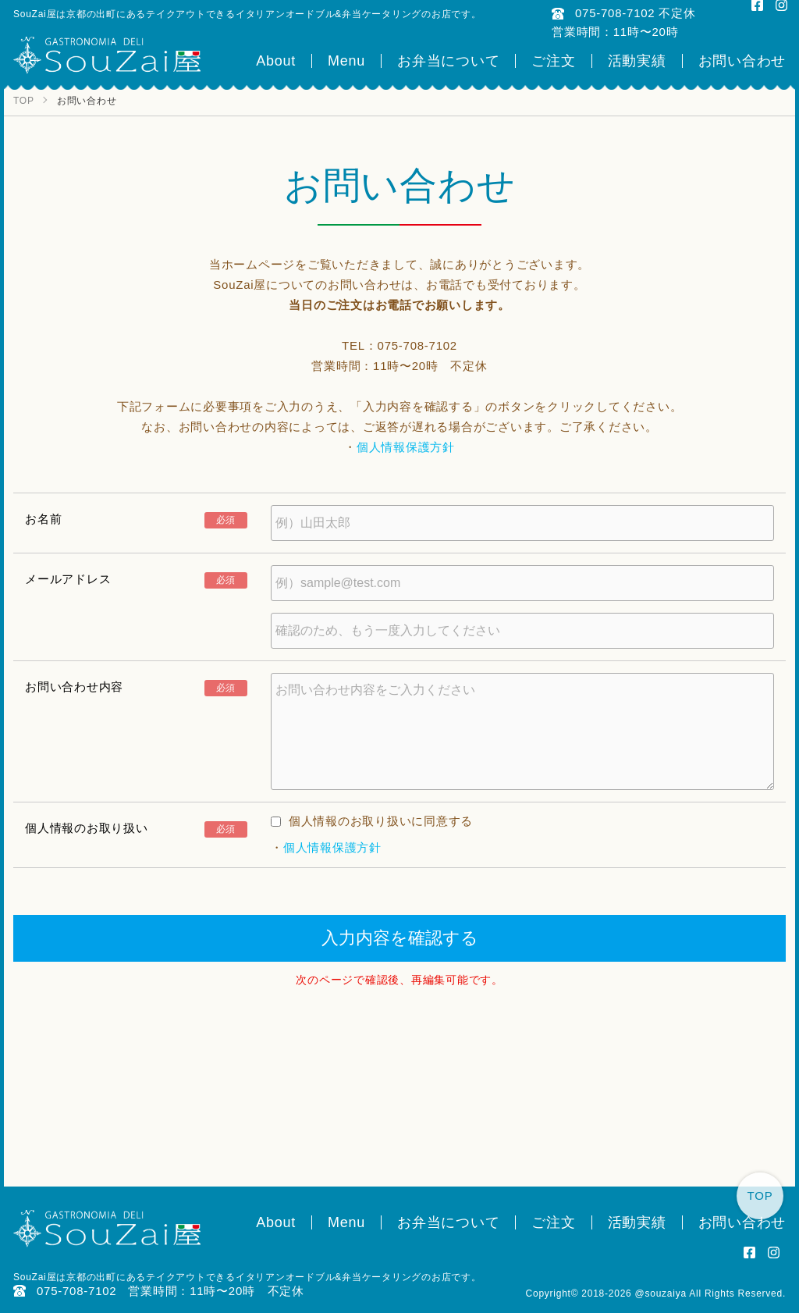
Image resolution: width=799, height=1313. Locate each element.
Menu (346, 61)
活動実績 (637, 61)
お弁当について (448, 61)
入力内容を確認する (399, 938)
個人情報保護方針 (406, 447)
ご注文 (553, 61)
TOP (760, 1195)
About (276, 61)
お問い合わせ (742, 61)
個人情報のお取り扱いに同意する (372, 820)
